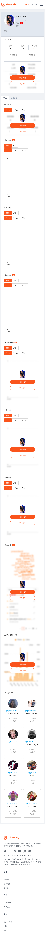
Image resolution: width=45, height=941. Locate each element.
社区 (5, 939)
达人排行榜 (8, 934)
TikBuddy (7, 920)
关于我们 (7, 892)
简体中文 (34, 4)
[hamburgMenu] (41, 4)
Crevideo (7, 915)
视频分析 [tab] (14, 98)
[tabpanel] (22, 461)
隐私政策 (7, 897)
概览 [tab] (5, 98)
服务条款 (7, 901)
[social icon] (5, 864)
